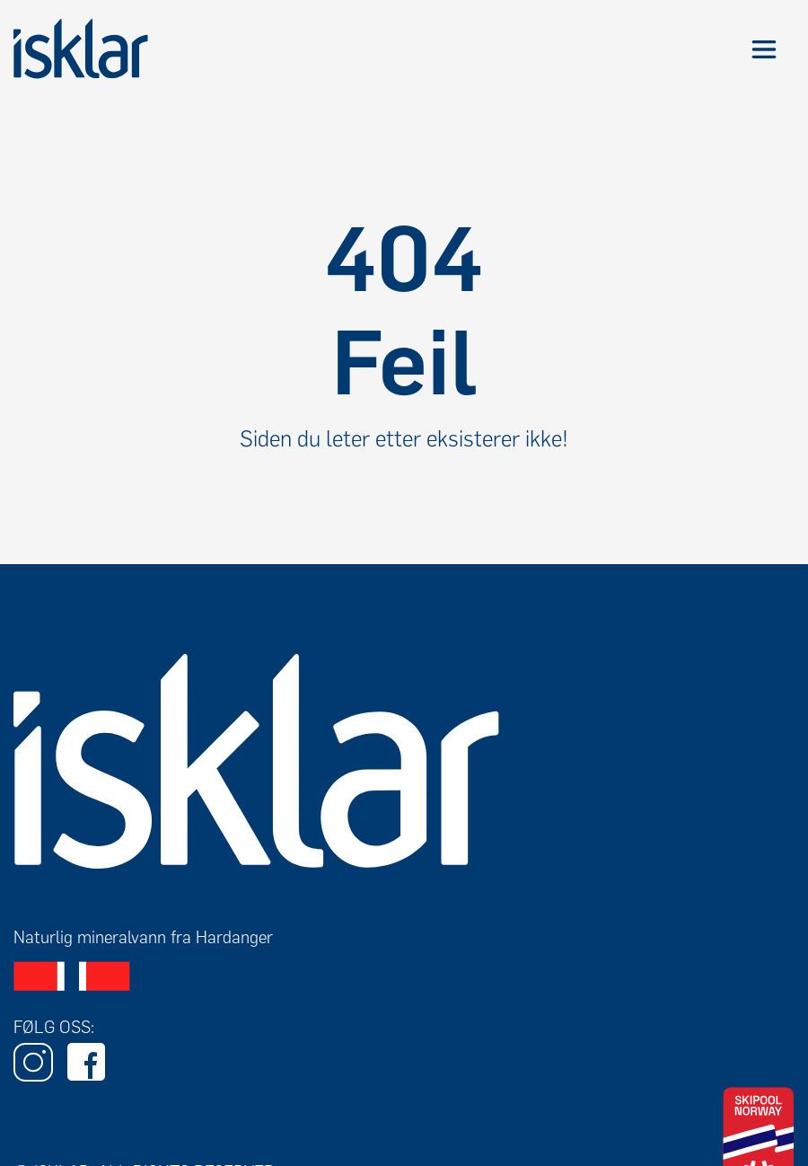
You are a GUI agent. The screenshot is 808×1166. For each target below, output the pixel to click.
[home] (80, 49)
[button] (764, 49)
